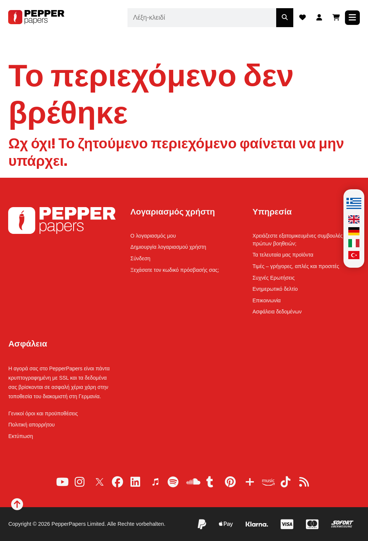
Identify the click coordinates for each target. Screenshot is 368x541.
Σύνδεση (140, 258)
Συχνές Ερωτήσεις (273, 278)
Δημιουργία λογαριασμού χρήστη (168, 247)
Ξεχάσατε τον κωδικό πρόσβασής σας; (174, 270)
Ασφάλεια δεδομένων (276, 312)
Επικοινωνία (266, 300)
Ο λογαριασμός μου (153, 236)
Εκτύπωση (20, 436)
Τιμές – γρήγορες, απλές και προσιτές (295, 266)
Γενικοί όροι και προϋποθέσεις (43, 413)
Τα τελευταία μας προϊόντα (282, 255)
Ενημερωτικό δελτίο (275, 289)
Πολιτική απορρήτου (31, 425)
